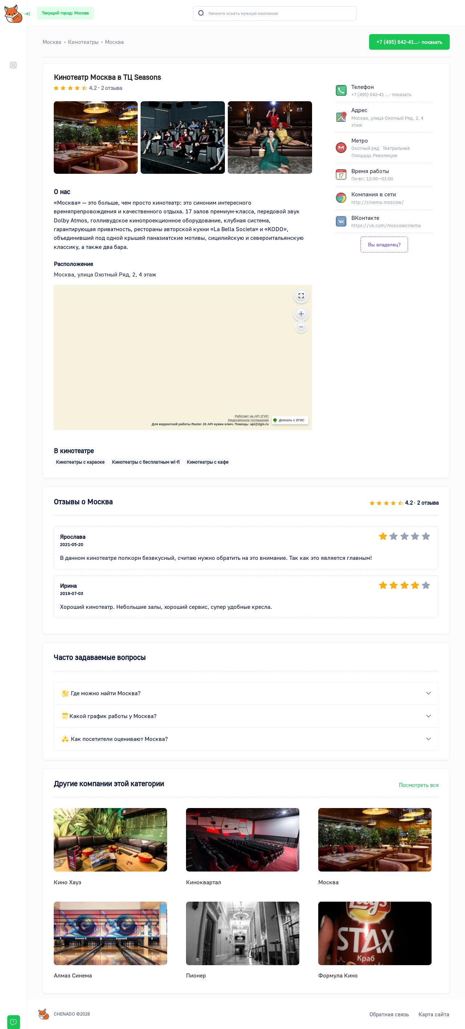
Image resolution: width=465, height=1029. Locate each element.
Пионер (196, 975)
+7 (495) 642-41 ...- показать (381, 94)
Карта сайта (433, 1014)
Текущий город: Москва (65, 13)
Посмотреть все (419, 785)
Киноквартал (203, 882)
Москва (328, 882)
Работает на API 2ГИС (251, 416)
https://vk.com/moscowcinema (386, 225)
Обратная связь (389, 1014)
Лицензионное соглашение (248, 420)
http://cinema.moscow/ (377, 202)
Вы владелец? (384, 244)
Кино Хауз (67, 882)
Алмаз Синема (73, 975)
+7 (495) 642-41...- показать (409, 42)
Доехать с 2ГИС (291, 420)
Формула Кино (338, 975)
